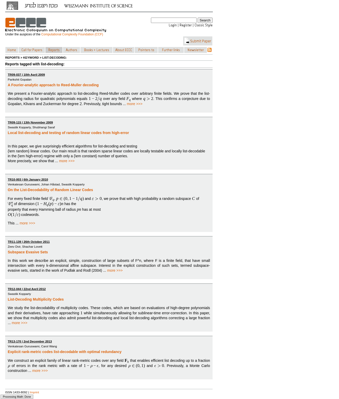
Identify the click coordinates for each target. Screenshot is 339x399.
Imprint (34, 392)
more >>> (134, 104)
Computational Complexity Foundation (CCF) (72, 34)
